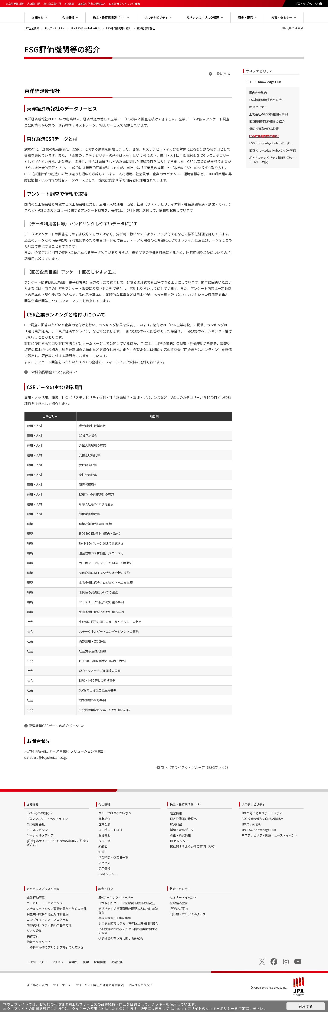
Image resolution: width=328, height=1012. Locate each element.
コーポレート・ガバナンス (45, 916)
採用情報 (104, 882)
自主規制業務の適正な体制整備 (48, 928)
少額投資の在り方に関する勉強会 (120, 952)
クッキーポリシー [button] (220, 1008)
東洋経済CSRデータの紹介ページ (56, 739)
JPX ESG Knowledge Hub (85, 42)
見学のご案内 (179, 922)
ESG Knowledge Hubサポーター (271, 157)
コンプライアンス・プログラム (47, 933)
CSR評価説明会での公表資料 (53, 385)
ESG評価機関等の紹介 (118, 42)
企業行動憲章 (36, 911)
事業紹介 (104, 832)
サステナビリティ (55, 42)
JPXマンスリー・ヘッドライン (47, 832)
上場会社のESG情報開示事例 (268, 128)
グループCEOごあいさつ (114, 827)
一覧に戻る (221, 87)
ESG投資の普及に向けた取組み (262, 832)
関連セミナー (258, 120)
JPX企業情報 (31, 42)
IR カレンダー (179, 854)
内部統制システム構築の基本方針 (49, 939)
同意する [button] (305, 1006)
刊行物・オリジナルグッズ (188, 928)
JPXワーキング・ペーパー (115, 911)
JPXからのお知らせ (40, 827)
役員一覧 (104, 854)
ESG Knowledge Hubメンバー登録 (272, 164)
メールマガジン (37, 843)
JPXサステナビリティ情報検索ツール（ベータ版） (272, 173)
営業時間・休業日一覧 (113, 871)
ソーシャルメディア (40, 849)
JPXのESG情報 (251, 838)
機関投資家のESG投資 (264, 142)
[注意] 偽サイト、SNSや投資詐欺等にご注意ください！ (58, 856)
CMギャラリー (108, 888)
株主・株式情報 (180, 849)
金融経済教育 (179, 916)
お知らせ (33, 818)
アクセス (104, 876)
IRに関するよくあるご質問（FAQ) (192, 860)
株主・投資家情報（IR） (186, 818)
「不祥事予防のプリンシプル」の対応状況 (55, 961)
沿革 (101, 865)
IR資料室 (176, 838)
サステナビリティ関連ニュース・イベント (270, 849)
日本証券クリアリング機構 (124, 3)
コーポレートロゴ (110, 843)
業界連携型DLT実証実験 (114, 931)
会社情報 (104, 818)
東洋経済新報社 (146, 42)
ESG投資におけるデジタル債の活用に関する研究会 (128, 944)
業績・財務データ (182, 843)
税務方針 (33, 950)
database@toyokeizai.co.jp (45, 770)
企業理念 (104, 838)
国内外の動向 (258, 106)
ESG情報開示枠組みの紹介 (267, 135)
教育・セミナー (180, 902)
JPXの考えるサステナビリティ (262, 827)
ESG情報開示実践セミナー (267, 113)
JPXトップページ (306, 3)
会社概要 (104, 849)
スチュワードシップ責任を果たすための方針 (56, 922)
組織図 (102, 860)
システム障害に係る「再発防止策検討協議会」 (129, 937)
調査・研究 (105, 902)
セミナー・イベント (183, 911)
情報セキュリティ (38, 955)
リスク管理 (34, 944)
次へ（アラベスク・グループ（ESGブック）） (195, 780)
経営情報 (176, 827)
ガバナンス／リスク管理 (43, 902)
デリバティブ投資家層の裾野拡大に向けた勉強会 (128, 924)
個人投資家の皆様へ (183, 832)
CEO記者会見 (36, 838)
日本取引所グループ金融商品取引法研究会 (126, 916)
